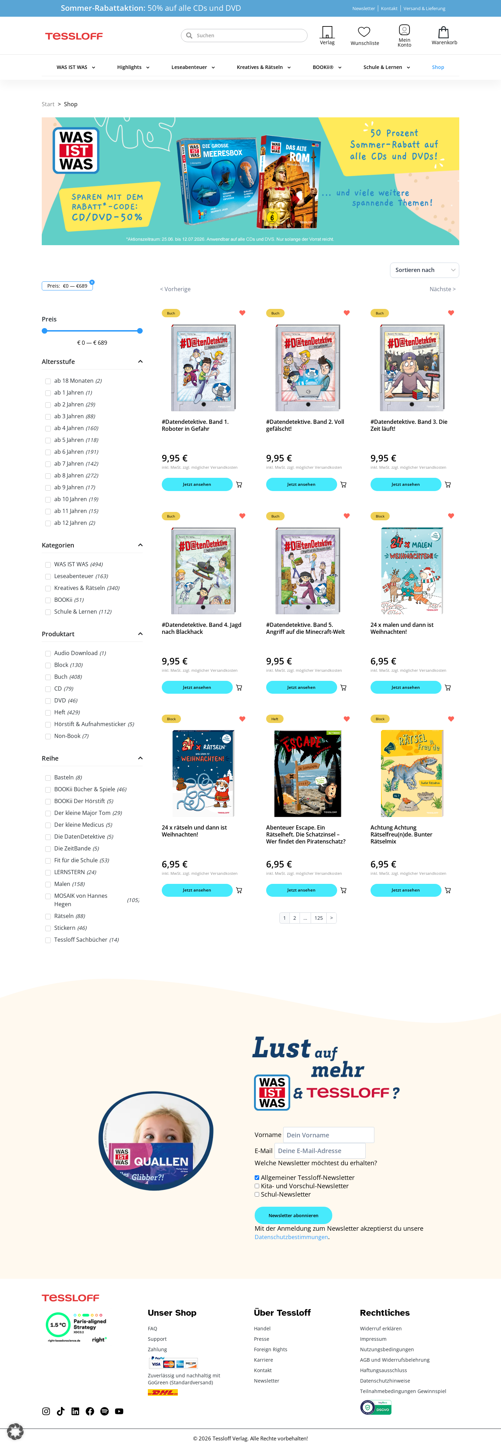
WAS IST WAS (76, 67)
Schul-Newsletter (286, 1194)
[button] (237, 485)
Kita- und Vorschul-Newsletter (305, 1186)
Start (48, 104)
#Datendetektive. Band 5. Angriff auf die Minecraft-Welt (305, 630)
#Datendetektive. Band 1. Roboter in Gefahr (195, 425)
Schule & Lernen (387, 67)
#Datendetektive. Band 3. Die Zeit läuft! (409, 425)
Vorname (268, 1135)
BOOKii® (327, 67)
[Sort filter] (424, 270)
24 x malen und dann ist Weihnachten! (402, 630)
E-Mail (264, 1150)
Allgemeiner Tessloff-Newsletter (308, 1177)
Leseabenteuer (193, 67)
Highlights (133, 67)
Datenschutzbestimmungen (295, 1236)
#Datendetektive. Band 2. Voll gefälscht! (305, 425)
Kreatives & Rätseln (264, 67)
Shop (438, 67)
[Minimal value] (92, 331)
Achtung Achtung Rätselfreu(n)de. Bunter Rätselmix (401, 838)
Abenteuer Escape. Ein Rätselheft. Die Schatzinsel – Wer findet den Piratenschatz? (305, 838)
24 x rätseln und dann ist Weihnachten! (194, 834)
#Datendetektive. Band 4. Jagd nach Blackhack (201, 630)
